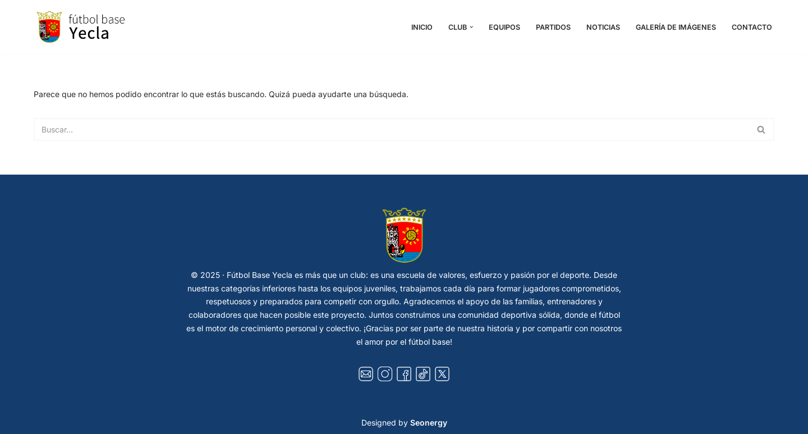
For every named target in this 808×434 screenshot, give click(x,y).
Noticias (603, 27)
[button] (471, 27)
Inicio (422, 27)
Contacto (752, 27)
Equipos (504, 27)
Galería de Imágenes (676, 27)
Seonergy (428, 422)
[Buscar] (391, 129)
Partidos (553, 27)
